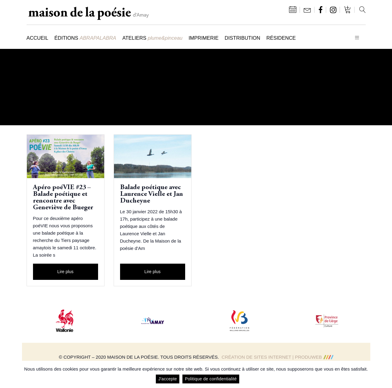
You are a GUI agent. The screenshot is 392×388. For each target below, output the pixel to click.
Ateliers (152, 38)
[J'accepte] (384, 375)
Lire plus (65, 271)
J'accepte (167, 378)
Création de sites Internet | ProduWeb (277, 357)
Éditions (85, 38)
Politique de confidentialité (211, 378)
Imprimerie (203, 38)
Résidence (281, 38)
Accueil (38, 38)
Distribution (242, 38)
